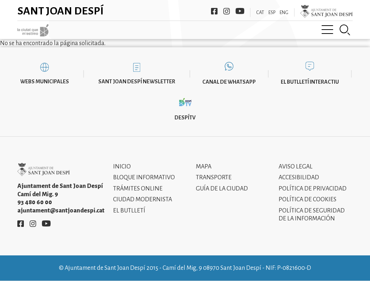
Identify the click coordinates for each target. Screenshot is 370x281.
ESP (271, 12)
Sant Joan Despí (60, 11)
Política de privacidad (313, 188)
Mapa (203, 166)
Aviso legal (296, 166)
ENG (284, 12)
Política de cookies (307, 199)
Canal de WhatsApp (229, 82)
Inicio (122, 166)
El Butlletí (129, 210)
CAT (260, 12)
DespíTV (185, 117)
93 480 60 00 (34, 202)
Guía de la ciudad (222, 188)
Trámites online (138, 188)
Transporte (214, 177)
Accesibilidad (299, 177)
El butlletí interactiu (310, 82)
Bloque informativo (144, 177)
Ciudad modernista (142, 199)
